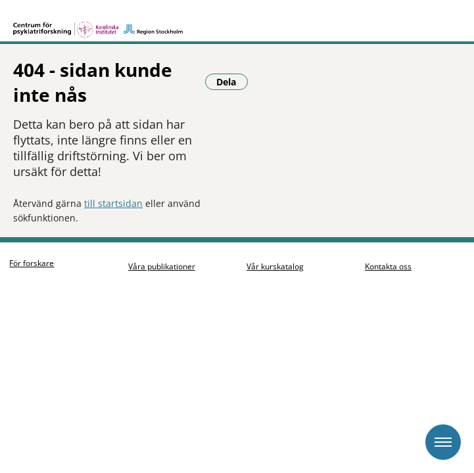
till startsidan (113, 147)
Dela (41, 184)
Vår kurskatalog (279, 245)
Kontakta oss (392, 245)
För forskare (35, 241)
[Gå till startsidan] (237, 21)
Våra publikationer (165, 244)
